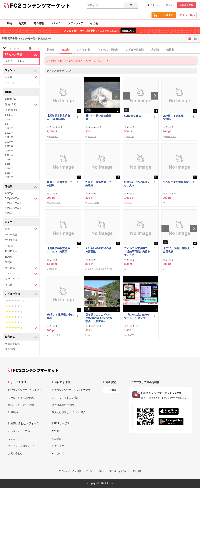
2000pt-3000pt (13, 208)
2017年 (9, 155)
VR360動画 (11, 240)
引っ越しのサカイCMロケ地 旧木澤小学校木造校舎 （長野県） (99, 318)
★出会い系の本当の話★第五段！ (98, 250)
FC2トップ (64, 471)
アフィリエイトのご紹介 (65, 397)
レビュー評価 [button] (21, 294)
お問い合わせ (15, 453)
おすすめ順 (83, 49)
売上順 (66, 49)
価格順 (170, 49)
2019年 (9, 146)
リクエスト (14, 438)
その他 (94, 23)
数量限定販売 (12, 343)
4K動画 (9, 245)
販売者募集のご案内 (63, 405)
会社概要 (76, 471)
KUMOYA (92, 136)
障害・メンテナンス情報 (21, 405)
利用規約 (13, 412)
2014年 (9, 168)
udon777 (130, 335)
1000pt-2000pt (13, 203)
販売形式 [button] (21, 337)
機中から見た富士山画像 (98, 117)
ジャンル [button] (21, 70)
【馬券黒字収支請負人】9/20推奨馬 (58, 117)
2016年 (9, 159)
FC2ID (55, 431)
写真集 (22, 23)
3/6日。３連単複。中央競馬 (60, 316)
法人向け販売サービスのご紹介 (69, 412)
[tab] (122, 50)
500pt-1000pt (21, 198)
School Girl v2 (132, 115)
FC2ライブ (58, 446)
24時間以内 (11, 98)
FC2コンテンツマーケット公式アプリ (72, 390)
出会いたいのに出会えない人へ (137, 184)
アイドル (10, 82)
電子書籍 (38, 23)
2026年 (9, 115)
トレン (129, 203)
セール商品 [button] (21, 55)
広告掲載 (136, 471)
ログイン (170, 5)
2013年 (9, 172)
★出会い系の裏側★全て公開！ (101, 269)
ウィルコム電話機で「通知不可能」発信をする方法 (137, 251)
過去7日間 (21, 104)
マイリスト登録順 (107, 49)
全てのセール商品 (14, 61)
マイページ (153, 5)
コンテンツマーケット (46, 5)
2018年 (9, 150)
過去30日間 (11, 110)
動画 (9, 23)
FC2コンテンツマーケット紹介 (25, 390)
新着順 (50, 49)
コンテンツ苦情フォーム (21, 446)
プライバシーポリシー (95, 471)
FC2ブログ (58, 453)
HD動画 (9, 256)
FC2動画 (56, 438)
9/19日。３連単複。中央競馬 (176, 117)
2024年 (9, 124)
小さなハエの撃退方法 (176, 182)
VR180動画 (11, 234)
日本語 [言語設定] (112, 390)
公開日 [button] (21, 92)
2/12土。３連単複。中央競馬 (98, 184)
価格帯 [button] (21, 187)
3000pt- (9, 213)
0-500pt (9, 193)
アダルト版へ (187, 15)
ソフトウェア (75, 23)
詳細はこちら (128, 31)
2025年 (9, 119)
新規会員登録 (186, 5)
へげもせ (130, 136)
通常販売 (10, 349)
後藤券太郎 (53, 136)
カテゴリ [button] (21, 222)
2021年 (9, 137)
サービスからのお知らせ (21, 397)
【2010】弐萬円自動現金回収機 (176, 250)
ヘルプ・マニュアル (19, 431)
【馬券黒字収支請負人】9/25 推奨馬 (58, 250)
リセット (34, 48)
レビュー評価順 (135, 49)
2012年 (9, 177)
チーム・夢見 (170, 136)
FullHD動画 (11, 251)
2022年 (9, 132)
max (89, 335)
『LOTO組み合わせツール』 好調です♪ (136, 316)
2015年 (9, 164)
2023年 (9, 128)
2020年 (9, 141)
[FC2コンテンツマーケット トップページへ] (33, 370)
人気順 (155, 49)
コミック (56, 23)
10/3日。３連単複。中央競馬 (59, 184)
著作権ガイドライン (119, 471)
